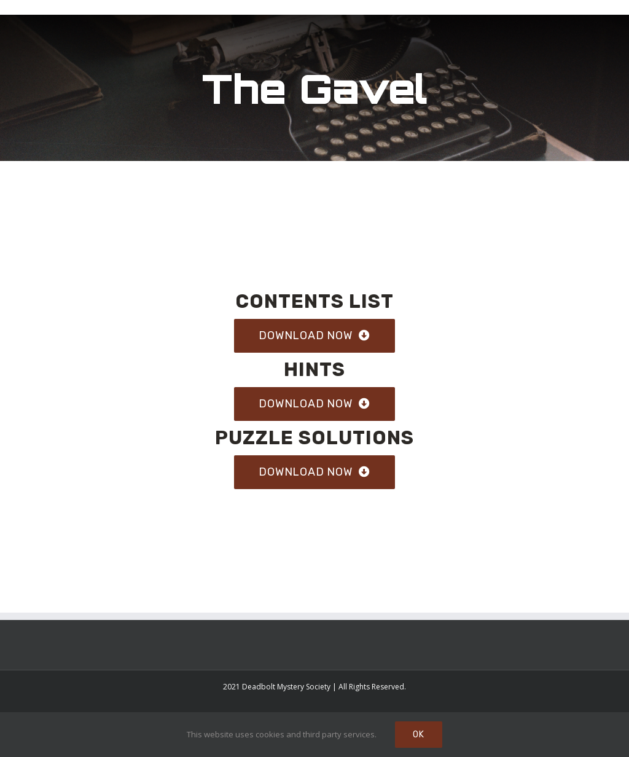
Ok (418, 734)
